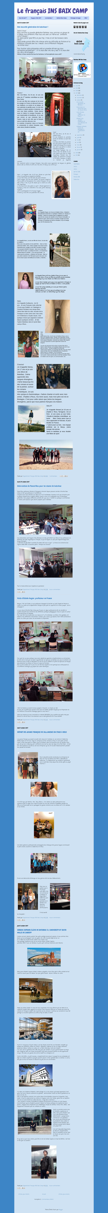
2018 (76, 91)
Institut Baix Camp (62, 18)
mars (78, 145)
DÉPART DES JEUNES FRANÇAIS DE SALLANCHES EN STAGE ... (82, 121)
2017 (76, 93)
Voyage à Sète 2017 (36, 18)
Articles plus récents (23, 1194)
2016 (76, 153)
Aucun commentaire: (54, 589)
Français (76, 174)
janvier (79, 150)
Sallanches (76, 179)
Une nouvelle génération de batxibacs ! (32, 27)
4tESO (75, 169)
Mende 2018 (77, 177)
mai (78, 140)
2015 (76, 155)
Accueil (44, 1194)
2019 (76, 88)
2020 (76, 86)
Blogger (61, 1210)
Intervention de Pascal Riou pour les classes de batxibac (39, 486)
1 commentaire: (53, 476)
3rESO (75, 167)
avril (78, 142)
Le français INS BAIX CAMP (52, 11)
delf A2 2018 (77, 172)
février (79, 147)
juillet (78, 138)
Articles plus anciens (64, 1194)
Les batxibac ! (49, 18)
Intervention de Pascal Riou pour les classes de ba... (82, 108)
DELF (86, 18)
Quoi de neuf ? (23, 18)
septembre (80, 135)
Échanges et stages (75, 18)
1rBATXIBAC (77, 164)
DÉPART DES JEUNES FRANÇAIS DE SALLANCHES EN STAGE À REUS (42, 732)
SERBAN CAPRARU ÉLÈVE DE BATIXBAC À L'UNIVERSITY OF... (82, 129)
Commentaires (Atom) (47, 1199)
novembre (79, 98)
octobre (79, 100)
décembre (79, 95)
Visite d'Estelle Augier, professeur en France (34, 598)
